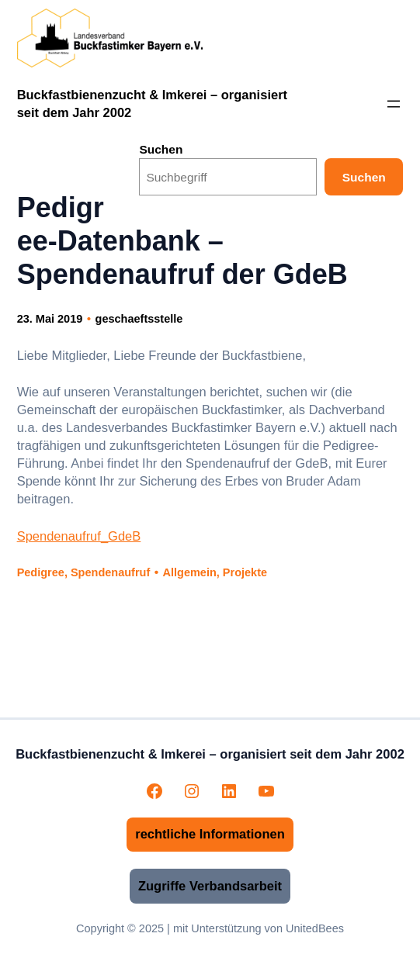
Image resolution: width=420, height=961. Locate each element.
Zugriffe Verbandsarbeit (210, 886)
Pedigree (40, 572)
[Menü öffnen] (393, 104)
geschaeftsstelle (139, 319)
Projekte (245, 572)
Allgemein (190, 572)
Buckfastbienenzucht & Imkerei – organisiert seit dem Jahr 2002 (210, 754)
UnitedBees (315, 928)
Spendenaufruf (110, 572)
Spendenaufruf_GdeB (79, 536)
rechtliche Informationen (210, 834)
